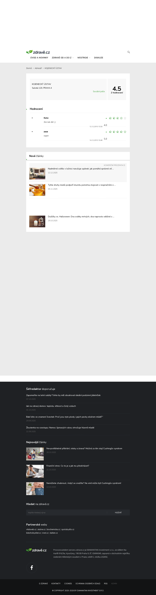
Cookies (68, 584)
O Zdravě (43, 584)
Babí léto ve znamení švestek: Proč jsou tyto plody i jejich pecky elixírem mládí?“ (64, 416)
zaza (46, 131)
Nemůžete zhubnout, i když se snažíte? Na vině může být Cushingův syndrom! (83, 483)
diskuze (98, 57)
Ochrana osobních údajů (88, 584)
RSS (105, 584)
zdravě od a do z (63, 57)
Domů (29, 68)
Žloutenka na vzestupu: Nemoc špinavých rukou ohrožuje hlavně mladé (60, 427)
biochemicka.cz (53, 529)
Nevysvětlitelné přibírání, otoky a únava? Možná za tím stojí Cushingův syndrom (84, 448)
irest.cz (45, 533)
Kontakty (55, 584)
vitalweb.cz (31, 529)
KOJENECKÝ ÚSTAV (53, 68)
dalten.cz (54, 533)
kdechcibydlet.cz (33, 533)
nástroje (84, 57)
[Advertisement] (78, 24)
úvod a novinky (39, 57)
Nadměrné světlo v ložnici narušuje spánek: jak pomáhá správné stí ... (81, 168)
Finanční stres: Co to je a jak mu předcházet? (67, 465)
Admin (114, 584)
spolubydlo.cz (67, 529)
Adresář (38, 68)
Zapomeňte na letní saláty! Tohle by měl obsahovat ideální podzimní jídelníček (63, 395)
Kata (46, 117)
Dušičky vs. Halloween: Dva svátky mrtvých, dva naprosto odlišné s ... (81, 216)
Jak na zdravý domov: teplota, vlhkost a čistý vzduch (51, 406)
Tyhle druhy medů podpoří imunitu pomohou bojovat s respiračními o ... (82, 185)
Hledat (118, 513)
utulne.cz (41, 529)
